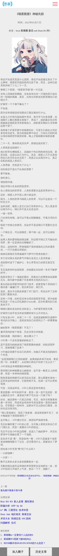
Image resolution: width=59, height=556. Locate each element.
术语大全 (5, 518)
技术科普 (23, 510)
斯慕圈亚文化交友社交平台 (28, 476)
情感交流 (16, 518)
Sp (18, 506)
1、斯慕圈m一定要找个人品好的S (16, 535)
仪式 (13, 523)
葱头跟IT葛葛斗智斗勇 (11, 490)
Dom (2, 514)
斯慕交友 (26, 514)
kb (21, 506)
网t (5, 510)
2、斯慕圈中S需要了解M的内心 (15, 539)
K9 (11, 501)
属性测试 (29, 501)
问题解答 (5, 523)
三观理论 (13, 510)
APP (13, 506)
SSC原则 (26, 518)
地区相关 (16, 514)
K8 (7, 501)
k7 (1, 510)
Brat (2, 501)
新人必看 (18, 501)
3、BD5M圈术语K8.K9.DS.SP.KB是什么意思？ (22, 543)
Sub (8, 514)
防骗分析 (5, 506)
